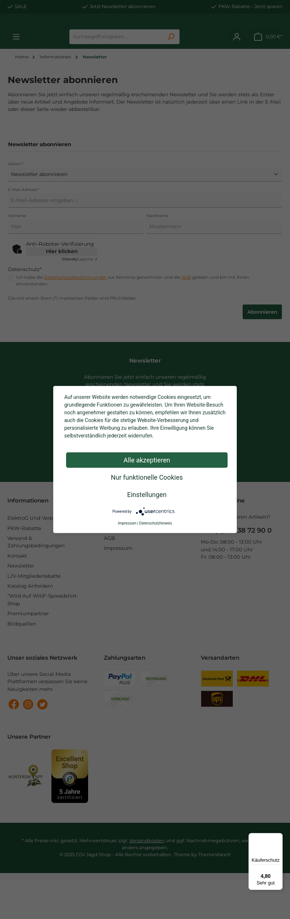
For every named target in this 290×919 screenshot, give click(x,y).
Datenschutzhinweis (155, 523)
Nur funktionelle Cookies (147, 477)
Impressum (127, 523)
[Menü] (278, 837)
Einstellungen (146, 494)
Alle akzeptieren (146, 460)
